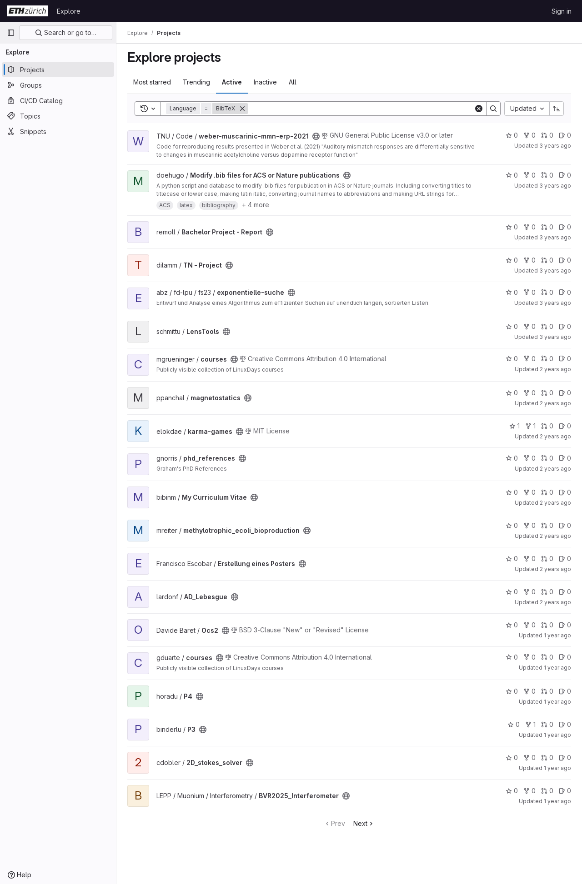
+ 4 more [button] (255, 205)
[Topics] (58, 116)
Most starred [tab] (152, 82)
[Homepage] (27, 11)
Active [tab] (232, 82)
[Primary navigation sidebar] (11, 32)
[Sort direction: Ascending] (556, 108)
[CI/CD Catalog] (58, 100)
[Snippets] (58, 131)
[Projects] (58, 69)
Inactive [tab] (265, 82)
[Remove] (242, 108)
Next (364, 823)
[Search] (361, 108)
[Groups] (58, 85)
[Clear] (478, 108)
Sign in (562, 11)
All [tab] (292, 82)
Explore (68, 11)
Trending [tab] (196, 82)
